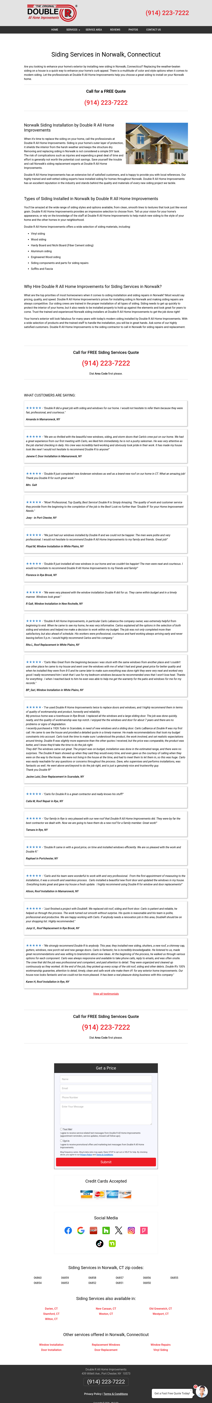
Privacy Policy (86, 1143)
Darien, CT (51, 1297)
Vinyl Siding (160, 1338)
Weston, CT (106, 1302)
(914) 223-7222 (167, 13)
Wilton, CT (51, 1307)
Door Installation (51, 1338)
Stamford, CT (51, 1302)
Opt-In (66, 1129)
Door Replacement (106, 1338)
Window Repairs (160, 1333)
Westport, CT (161, 1302)
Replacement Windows (106, 1333)
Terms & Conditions (104, 1143)
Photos (133, 29)
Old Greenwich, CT (160, 1297)
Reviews (115, 29)
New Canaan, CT (106, 1297)
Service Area (94, 29)
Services (73, 30)
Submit (105, 1151)
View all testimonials (106, 982)
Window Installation (51, 1333)
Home (54, 29)
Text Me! (67, 1118)
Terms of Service (131, 1396)
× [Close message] (191, 1390)
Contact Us (153, 29)
